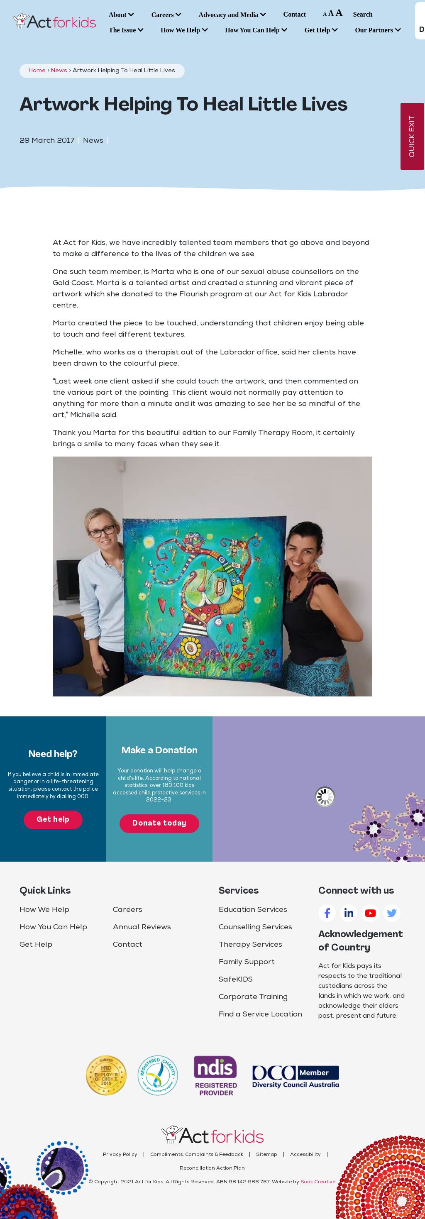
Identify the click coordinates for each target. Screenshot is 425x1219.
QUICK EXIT (412, 136)
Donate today (159, 824)
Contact (127, 945)
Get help (53, 820)
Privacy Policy (120, 1154)
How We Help (44, 910)
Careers (127, 910)
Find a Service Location (260, 1015)
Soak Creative (317, 1182)
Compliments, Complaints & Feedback (196, 1154)
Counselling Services (255, 927)
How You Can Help (53, 927)
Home (37, 71)
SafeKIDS (236, 980)
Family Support (247, 962)
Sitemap (266, 1154)
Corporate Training (253, 997)
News (59, 71)
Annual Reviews (142, 927)
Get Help (36, 945)
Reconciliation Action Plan (212, 1168)
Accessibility (305, 1154)
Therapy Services (250, 945)
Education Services (253, 910)
